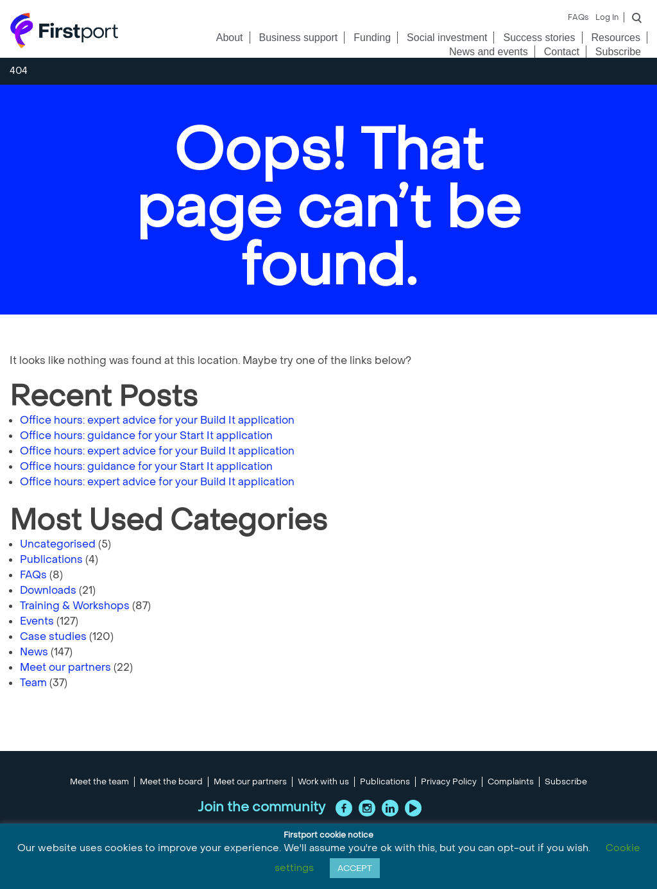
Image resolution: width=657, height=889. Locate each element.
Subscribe (618, 51)
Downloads (48, 590)
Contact (561, 51)
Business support (298, 37)
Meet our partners (65, 667)
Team (33, 682)
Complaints (511, 782)
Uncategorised (58, 544)
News (34, 652)
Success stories (539, 37)
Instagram (367, 808)
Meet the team (99, 782)
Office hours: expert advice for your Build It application (157, 420)
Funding (372, 37)
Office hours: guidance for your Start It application (146, 435)
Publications (51, 559)
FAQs (578, 17)
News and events (488, 51)
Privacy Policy (449, 782)
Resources (616, 37)
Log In (607, 17)
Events (37, 621)
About (229, 37)
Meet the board (171, 782)
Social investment (447, 37)
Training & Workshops (75, 605)
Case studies (53, 636)
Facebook (344, 808)
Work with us (323, 782)
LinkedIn (390, 808)
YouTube (413, 808)
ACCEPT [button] (354, 868)
